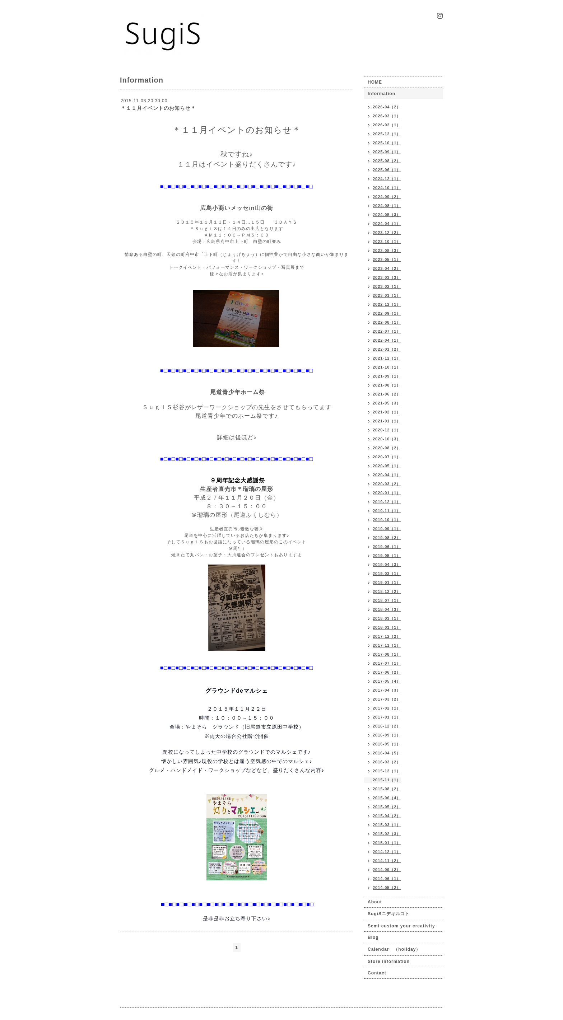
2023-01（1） (387, 295)
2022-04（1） (387, 340)
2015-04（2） (387, 816)
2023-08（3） (387, 250)
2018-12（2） (387, 591)
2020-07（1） (387, 457)
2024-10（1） (387, 188)
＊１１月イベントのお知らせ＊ (158, 108)
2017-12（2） (387, 636)
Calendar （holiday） (394, 949)
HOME (375, 82)
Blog (373, 937)
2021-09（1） (387, 376)
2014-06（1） (387, 878)
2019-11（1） (387, 511)
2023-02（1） (387, 286)
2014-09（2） (387, 869)
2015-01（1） (387, 843)
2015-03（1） (387, 825)
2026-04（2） (387, 107)
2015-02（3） (387, 834)
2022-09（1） (387, 313)
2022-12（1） (387, 304)
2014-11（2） (387, 860)
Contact (377, 972)
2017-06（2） (387, 672)
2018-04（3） (387, 609)
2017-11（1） (387, 645)
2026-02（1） (387, 125)
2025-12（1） (387, 134)
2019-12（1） (387, 502)
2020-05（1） (387, 466)
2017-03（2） (387, 699)
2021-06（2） (387, 394)
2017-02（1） (387, 708)
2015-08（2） (387, 789)
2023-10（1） (387, 241)
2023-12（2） (387, 232)
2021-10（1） (387, 367)
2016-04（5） (387, 753)
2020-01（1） (387, 493)
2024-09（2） (387, 197)
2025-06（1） (387, 170)
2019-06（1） (387, 546)
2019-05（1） (387, 555)
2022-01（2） (387, 349)
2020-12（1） (387, 430)
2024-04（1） (387, 223)
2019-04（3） (387, 564)
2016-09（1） (387, 735)
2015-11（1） (387, 780)
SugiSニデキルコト (389, 913)
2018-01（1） (387, 627)
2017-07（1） (387, 663)
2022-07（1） (387, 331)
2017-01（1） (387, 717)
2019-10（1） (387, 520)
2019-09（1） (387, 529)
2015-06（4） (387, 798)
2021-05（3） (387, 403)
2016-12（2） (387, 726)
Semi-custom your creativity (401, 925)
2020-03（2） (387, 484)
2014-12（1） (387, 852)
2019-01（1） (387, 582)
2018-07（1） (387, 600)
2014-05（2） (387, 887)
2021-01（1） (387, 421)
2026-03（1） (387, 116)
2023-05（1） (387, 259)
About (375, 901)
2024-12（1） (387, 179)
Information (381, 93)
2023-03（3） (387, 277)
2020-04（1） (387, 475)
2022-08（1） (387, 322)
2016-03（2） (387, 762)
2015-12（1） (387, 771)
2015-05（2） (387, 807)
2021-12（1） (387, 358)
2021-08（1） (387, 385)
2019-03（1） (387, 573)
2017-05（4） (387, 681)
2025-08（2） (387, 161)
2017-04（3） (387, 690)
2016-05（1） (387, 744)
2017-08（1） (387, 654)
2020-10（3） (387, 439)
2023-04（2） (387, 268)
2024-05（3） (387, 214)
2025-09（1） (387, 152)
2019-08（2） (387, 537)
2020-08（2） (387, 448)
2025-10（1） (387, 143)
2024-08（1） (387, 205)
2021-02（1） (387, 412)
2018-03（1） (387, 618)
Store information (389, 961)
